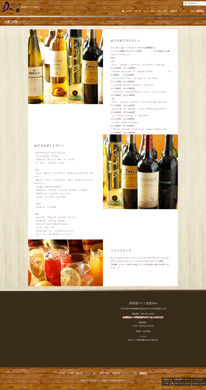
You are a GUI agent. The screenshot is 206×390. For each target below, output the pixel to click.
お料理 (129, 10)
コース (146, 10)
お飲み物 (137, 10)
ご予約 (191, 10)
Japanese (190, 3)
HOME (62, 373)
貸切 (152, 10)
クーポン (183, 10)
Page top (199, 384)
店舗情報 (173, 10)
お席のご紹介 (162, 10)
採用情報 (200, 10)
